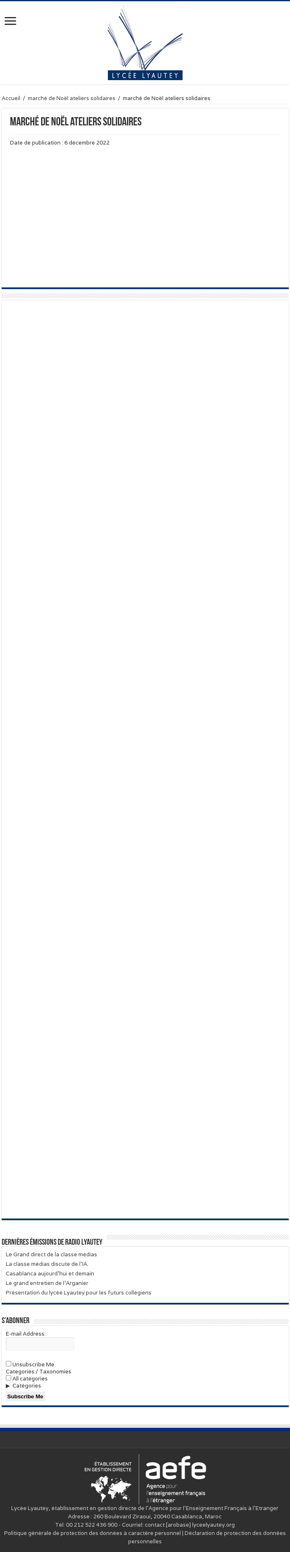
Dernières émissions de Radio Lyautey (52, 1242)
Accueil (11, 98)
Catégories (26, 1385)
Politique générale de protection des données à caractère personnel (92, 1533)
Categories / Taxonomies (38, 1371)
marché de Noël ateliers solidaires (71, 98)
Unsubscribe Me (30, 1364)
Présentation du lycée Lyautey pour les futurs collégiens (78, 1292)
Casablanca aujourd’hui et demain (50, 1273)
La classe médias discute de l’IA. (47, 1264)
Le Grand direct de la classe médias (51, 1254)
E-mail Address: (26, 1333)
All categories (27, 1378)
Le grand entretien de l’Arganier (47, 1283)
